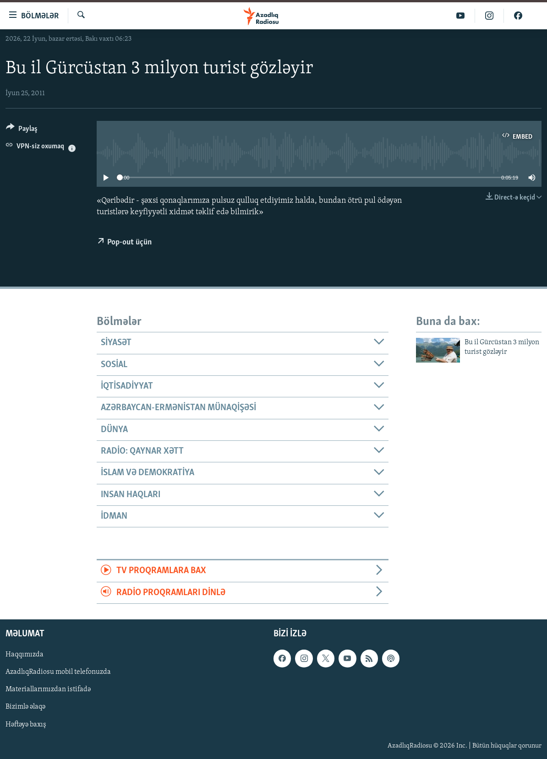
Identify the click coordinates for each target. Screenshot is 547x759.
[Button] (22, 130)
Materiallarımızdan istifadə (48, 690)
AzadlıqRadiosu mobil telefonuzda (58, 672)
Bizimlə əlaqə (25, 707)
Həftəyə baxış (25, 724)
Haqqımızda (24, 654)
